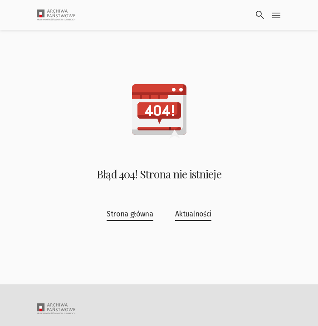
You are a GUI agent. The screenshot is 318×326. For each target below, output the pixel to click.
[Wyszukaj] (259, 15)
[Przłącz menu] (276, 15)
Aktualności (193, 214)
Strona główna (130, 214)
